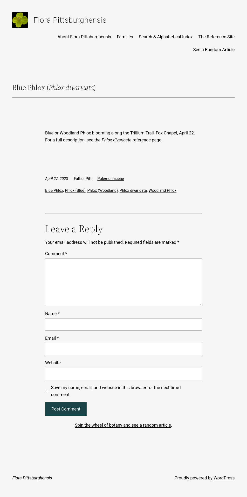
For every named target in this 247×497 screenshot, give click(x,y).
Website (53, 362)
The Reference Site (217, 36)
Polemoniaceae (110, 178)
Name (52, 313)
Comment (56, 253)
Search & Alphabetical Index (166, 36)
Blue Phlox (54, 190)
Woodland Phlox (162, 190)
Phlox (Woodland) (102, 190)
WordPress (223, 477)
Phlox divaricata (133, 190)
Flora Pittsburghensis (70, 20)
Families (125, 36)
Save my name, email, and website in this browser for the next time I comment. (116, 391)
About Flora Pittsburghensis (84, 36)
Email (52, 338)
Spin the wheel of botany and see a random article (123, 425)
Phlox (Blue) (75, 190)
